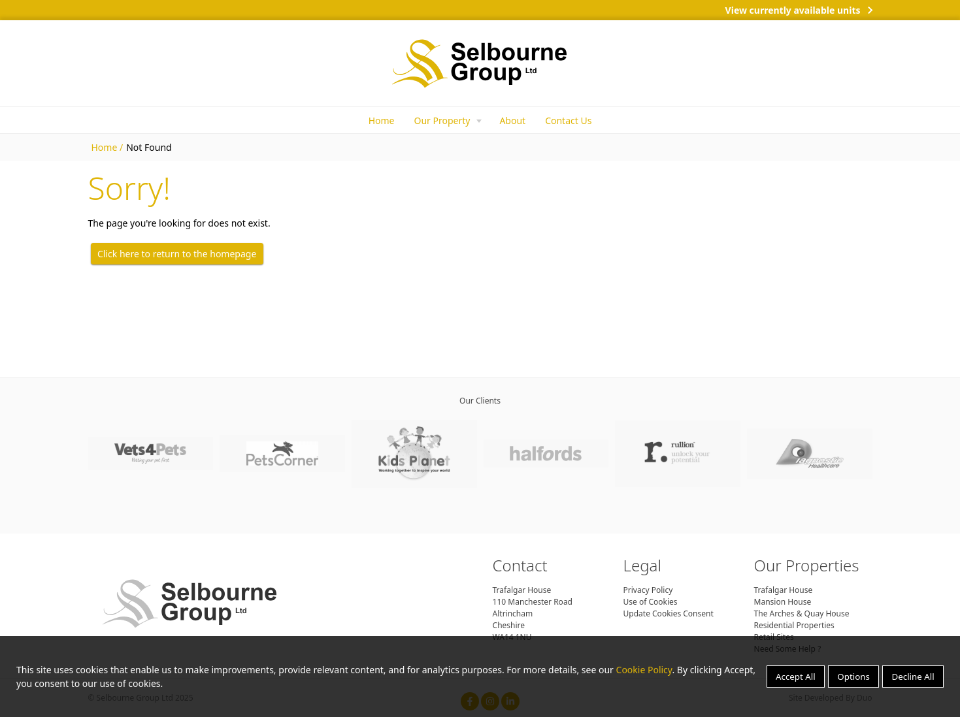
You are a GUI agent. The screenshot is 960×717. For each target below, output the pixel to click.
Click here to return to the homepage (176, 253)
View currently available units (793, 10)
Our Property (442, 120)
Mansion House (783, 601)
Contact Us (568, 120)
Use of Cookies (650, 601)
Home (382, 120)
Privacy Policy (648, 590)
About (512, 120)
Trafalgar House (783, 590)
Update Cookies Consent (668, 613)
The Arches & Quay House (802, 613)
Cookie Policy (644, 669)
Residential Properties (794, 625)
